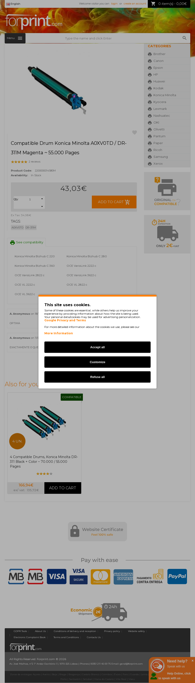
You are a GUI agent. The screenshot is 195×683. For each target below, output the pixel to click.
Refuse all (97, 376)
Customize (97, 362)
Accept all (97, 347)
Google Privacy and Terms (65, 320)
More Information (58, 333)
